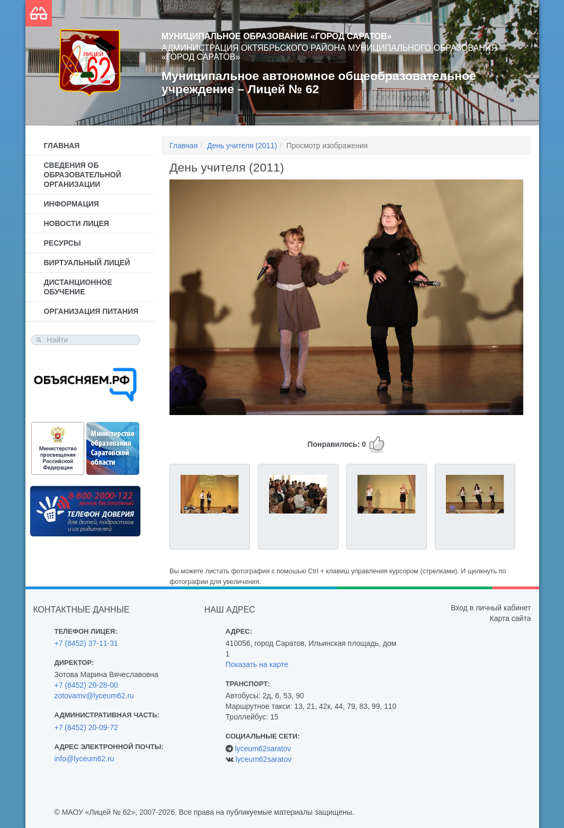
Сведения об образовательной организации (82, 174)
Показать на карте (257, 664)
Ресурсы (62, 243)
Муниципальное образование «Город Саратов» (277, 36)
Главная (62, 145)
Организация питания (91, 311)
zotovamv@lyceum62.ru (94, 695)
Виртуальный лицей (87, 262)
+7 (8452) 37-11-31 (86, 643)
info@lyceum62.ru (84, 758)
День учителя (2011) (242, 145)
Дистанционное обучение (78, 287)
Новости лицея (76, 223)
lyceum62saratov (263, 748)
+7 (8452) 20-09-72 (86, 727)
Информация (71, 204)
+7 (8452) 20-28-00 (86, 685)
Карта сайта (510, 618)
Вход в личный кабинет (491, 608)
